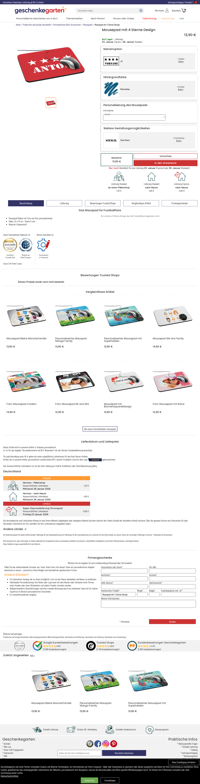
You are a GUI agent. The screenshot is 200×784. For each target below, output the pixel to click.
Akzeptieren (89, 780)
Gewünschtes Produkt (110, 590)
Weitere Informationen (110, 598)
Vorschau (166, 156)
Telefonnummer (155, 582)
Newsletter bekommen (124, 753)
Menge (139, 590)
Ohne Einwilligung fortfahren (183, 762)
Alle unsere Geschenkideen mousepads (100, 428)
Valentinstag (149, 18)
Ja (121, 61)
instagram (105, 743)
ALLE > (32, 655)
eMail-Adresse (107, 582)
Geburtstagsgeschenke (37, 637)
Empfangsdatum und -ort (171, 590)
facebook (97, 743)
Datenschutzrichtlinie (9, 775)
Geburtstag (167, 18)
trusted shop (89, 743)
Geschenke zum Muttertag (74, 637)
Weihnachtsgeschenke (55, 637)
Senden (172, 621)
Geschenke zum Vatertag (94, 637)
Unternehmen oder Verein (111, 567)
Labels (19, 263)
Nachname (105, 574)
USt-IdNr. (153, 567)
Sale (181, 18)
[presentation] (148, 613)
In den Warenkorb (166, 163)
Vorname (152, 574)
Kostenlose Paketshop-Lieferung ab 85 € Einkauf (23, 2)
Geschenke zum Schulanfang (115, 637)
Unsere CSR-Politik (9, 263)
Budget (152, 590)
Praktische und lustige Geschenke (15, 637)
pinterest (113, 743)
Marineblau (125, 89)
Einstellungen (109, 780)
